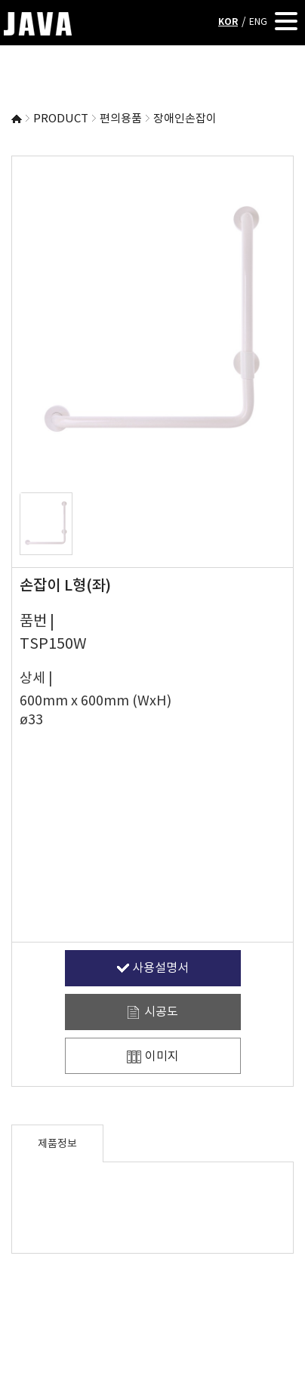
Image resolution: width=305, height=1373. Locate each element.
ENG (258, 22)
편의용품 (121, 119)
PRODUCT (60, 119)
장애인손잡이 (185, 119)
